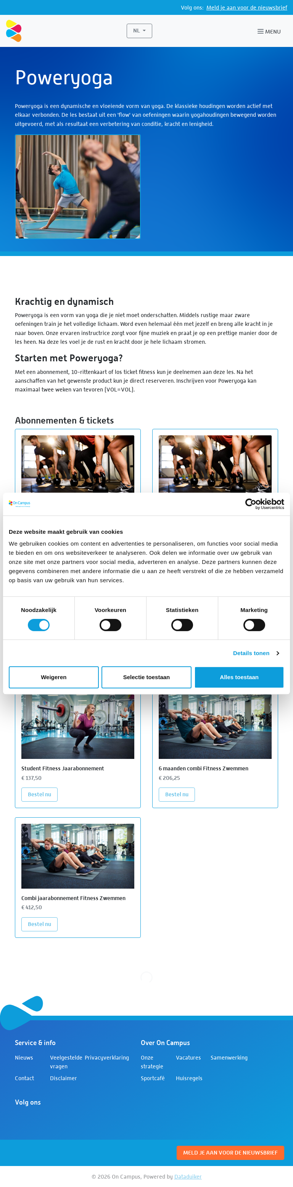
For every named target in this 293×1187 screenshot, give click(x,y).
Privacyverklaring (107, 1057)
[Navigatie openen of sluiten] (270, 31)
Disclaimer (63, 1078)
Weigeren (53, 677)
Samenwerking (229, 1057)
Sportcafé (153, 1078)
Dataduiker (188, 1176)
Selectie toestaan (146, 677)
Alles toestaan (239, 677)
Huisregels (189, 1078)
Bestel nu (43, 794)
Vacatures (188, 1057)
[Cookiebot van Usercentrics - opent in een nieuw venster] (250, 504)
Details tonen (251, 653)
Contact (24, 1078)
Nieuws (24, 1057)
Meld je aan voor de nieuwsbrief (246, 7)
